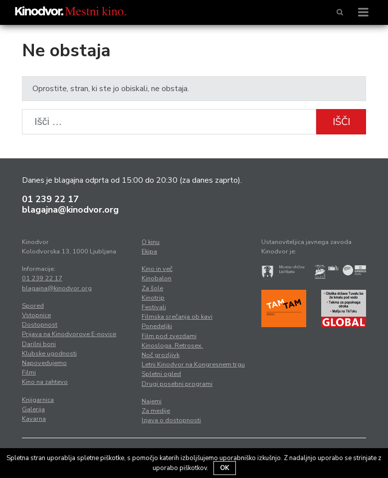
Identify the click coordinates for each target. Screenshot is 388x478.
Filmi (29, 372)
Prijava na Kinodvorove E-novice (69, 334)
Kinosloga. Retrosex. (172, 345)
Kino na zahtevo (45, 381)
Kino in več (157, 268)
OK (224, 468)
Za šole (152, 288)
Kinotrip (153, 297)
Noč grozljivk (161, 355)
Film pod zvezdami (169, 336)
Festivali (154, 307)
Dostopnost (39, 324)
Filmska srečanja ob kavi (177, 316)
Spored (33, 305)
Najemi (152, 401)
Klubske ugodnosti (49, 353)
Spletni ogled (161, 373)
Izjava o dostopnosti (171, 420)
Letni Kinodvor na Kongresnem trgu (193, 364)
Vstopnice (36, 315)
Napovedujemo (44, 362)
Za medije (156, 410)
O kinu (151, 242)
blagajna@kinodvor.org (70, 210)
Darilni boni (39, 344)
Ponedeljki (157, 326)
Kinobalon (157, 278)
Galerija (33, 409)
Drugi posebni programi (177, 383)
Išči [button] (341, 121)
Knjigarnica (38, 399)
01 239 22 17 (50, 199)
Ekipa (149, 251)
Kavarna (34, 418)
